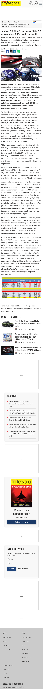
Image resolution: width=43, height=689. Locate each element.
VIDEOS (24, 645)
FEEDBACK (7, 669)
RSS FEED (6, 649)
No (12, 563)
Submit (11, 569)
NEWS (5, 641)
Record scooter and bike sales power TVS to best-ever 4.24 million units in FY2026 (26, 337)
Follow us (37, 22)
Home (4, 22)
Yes (12, 559)
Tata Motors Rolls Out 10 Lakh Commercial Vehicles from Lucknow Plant (21, 404)
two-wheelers (11, 306)
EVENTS (24, 633)
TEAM (5, 673)
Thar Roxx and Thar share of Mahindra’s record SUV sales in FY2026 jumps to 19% (22, 434)
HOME (5, 633)
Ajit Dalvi (19, 329)
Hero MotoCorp (24, 306)
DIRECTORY (26, 661)
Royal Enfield (9, 311)
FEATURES (6, 645)
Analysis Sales (13, 22)
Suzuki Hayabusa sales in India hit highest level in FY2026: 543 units (28, 348)
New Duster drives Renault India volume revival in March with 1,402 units (28, 323)
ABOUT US (7, 637)
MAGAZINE (26, 653)
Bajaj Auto (28, 308)
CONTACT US (8, 665)
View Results (23, 569)
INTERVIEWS (26, 637)
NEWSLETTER (27, 657)
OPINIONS (25, 649)
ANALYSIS (25, 641)
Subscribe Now (21, 522)
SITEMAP (6, 677)
